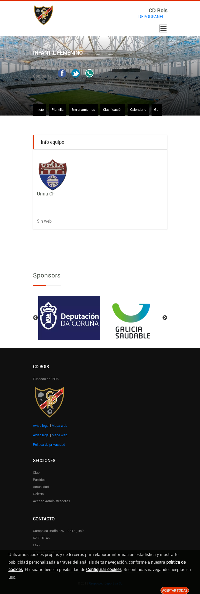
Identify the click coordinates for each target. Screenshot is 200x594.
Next (164, 317)
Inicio (40, 109)
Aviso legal (41, 425)
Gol (156, 109)
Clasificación (112, 109)
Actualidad (41, 486)
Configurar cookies (103, 569)
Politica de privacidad (49, 444)
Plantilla (58, 109)
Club (36, 472)
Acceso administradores (51, 501)
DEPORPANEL (151, 17)
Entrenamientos (83, 109)
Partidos (39, 479)
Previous (35, 317)
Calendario (138, 109)
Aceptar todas (174, 590)
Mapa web (59, 425)
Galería (38, 493)
